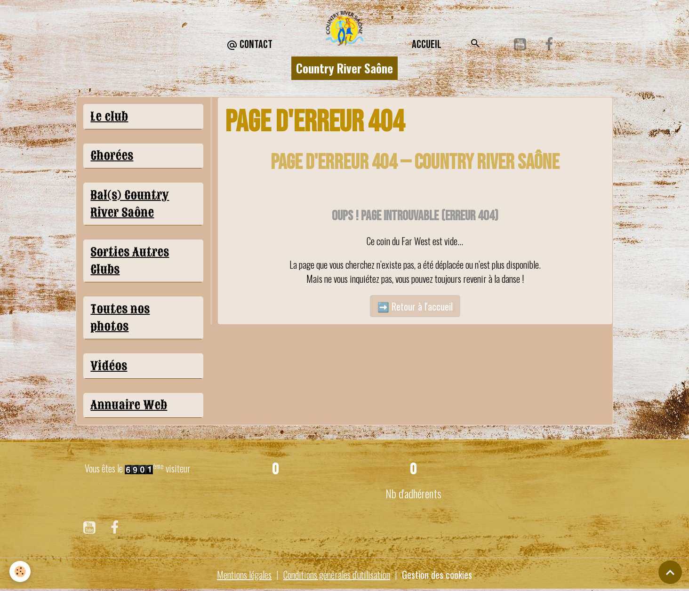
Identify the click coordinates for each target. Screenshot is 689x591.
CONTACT (249, 45)
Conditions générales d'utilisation (336, 574)
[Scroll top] (670, 572)
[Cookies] (20, 571)
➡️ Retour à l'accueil (415, 306)
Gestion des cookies (437, 574)
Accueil (426, 44)
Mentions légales (244, 574)
